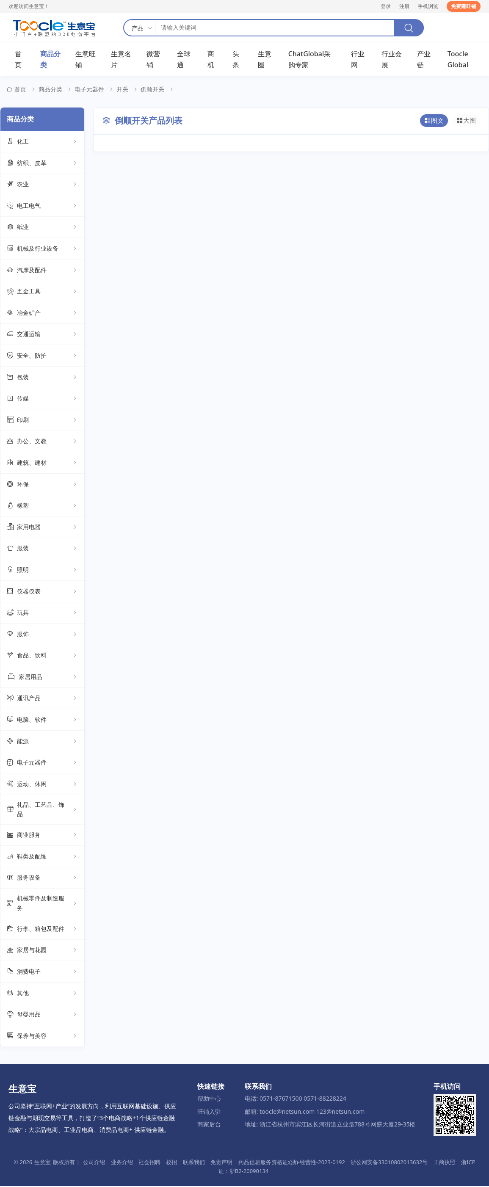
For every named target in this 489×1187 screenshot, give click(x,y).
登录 (386, 6)
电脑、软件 (42, 720)
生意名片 (121, 60)
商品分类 (50, 60)
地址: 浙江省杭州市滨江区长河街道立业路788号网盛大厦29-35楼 (330, 1125)
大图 (466, 121)
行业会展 (391, 60)
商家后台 (209, 1125)
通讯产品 (42, 699)
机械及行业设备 (42, 249)
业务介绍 (122, 1163)
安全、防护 (42, 356)
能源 (42, 742)
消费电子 (42, 972)
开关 (122, 90)
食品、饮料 (42, 656)
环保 (42, 485)
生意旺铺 (85, 60)
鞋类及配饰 (42, 857)
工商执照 (445, 1163)
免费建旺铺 (463, 6)
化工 (42, 142)
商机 (210, 60)
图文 (435, 121)
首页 (18, 60)
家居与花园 (42, 951)
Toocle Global (458, 60)
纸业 (42, 228)
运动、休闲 (42, 784)
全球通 (184, 60)
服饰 (42, 634)
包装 (42, 378)
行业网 (358, 60)
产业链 (424, 60)
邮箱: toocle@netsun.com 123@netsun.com (305, 1112)
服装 (42, 549)
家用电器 (42, 527)
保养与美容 (42, 1036)
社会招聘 (149, 1163)
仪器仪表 (42, 592)
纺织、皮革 (42, 163)
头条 (235, 60)
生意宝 (42, 1163)
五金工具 (42, 292)
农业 (42, 184)
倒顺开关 (152, 90)
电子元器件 (89, 90)
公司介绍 (94, 1163)
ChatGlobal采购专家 (309, 60)
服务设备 (42, 878)
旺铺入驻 (209, 1112)
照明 (42, 570)
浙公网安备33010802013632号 (389, 1163)
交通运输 (42, 335)
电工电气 (42, 206)
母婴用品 (42, 1015)
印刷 (42, 420)
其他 (42, 993)
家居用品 (42, 677)
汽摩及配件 (42, 270)
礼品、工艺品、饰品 (42, 810)
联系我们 (194, 1163)
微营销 (153, 60)
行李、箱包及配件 (42, 929)
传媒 (42, 399)
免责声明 (221, 1163)
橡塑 (42, 506)
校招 (171, 1163)
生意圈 (264, 60)
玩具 (42, 613)
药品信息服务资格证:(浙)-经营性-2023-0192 (291, 1163)
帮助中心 (209, 1099)
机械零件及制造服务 (42, 903)
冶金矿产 (42, 313)
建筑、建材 (42, 463)
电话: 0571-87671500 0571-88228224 (295, 1099)
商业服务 (42, 835)
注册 (404, 6)
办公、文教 (42, 441)
